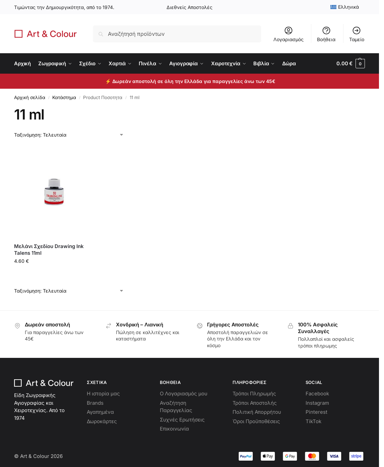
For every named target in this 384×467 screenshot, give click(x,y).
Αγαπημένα (100, 412)
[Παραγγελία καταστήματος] (69, 134)
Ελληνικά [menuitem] (348, 7)
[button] (350, 64)
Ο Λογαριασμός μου (183, 393)
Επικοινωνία (174, 428)
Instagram (317, 403)
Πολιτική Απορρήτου (257, 412)
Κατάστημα (64, 97)
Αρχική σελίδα (29, 97)
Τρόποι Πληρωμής (254, 393)
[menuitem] (345, 7)
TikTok (313, 421)
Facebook (317, 393)
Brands (95, 403)
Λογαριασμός (288, 34)
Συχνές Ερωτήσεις (182, 419)
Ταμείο (356, 34)
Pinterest (316, 412)
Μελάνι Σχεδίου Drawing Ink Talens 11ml (49, 249)
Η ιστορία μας (103, 393)
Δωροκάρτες (102, 421)
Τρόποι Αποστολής (255, 403)
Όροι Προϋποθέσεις (256, 421)
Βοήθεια (326, 34)
